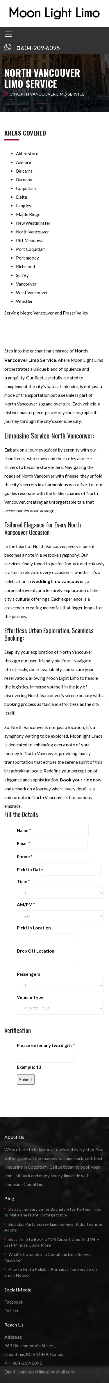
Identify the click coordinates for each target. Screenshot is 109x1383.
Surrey (22, 275)
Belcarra (24, 170)
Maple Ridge (28, 214)
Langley (23, 205)
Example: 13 (29, 1067)
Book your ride (76, 779)
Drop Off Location (35, 950)
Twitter (11, 1310)
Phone (25, 856)
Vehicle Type (30, 997)
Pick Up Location (34, 927)
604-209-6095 (40, 47)
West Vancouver (32, 292)
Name (24, 830)
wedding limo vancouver (58, 581)
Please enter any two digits (46, 1045)
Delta (21, 197)
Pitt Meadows (29, 240)
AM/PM (26, 904)
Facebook (13, 1302)
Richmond (25, 266)
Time (23, 881)
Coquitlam (26, 188)
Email (23, 843)
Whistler (24, 301)
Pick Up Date (30, 869)
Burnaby (24, 179)
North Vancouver (32, 231)
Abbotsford (27, 153)
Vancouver (26, 283)
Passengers (28, 974)
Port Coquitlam (31, 249)
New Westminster (33, 223)
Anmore (23, 162)
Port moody (27, 257)
